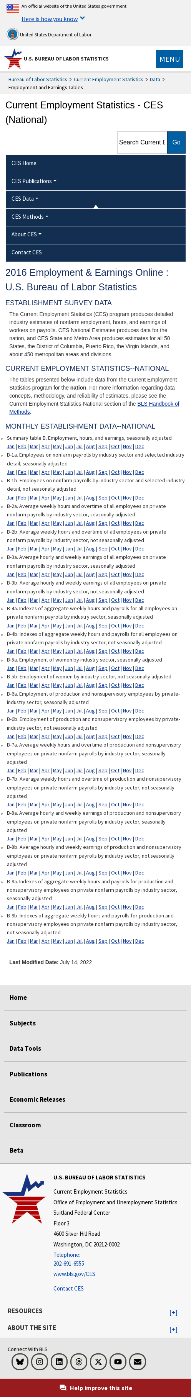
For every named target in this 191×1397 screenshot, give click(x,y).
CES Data (23, 198)
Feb (22, 446)
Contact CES (68, 1288)
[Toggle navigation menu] (169, 59)
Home (18, 997)
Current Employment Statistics (108, 79)
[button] (173, 1312)
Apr (46, 446)
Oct (115, 446)
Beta (16, 1150)
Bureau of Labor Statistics (37, 79)
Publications (28, 1074)
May (57, 446)
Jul (79, 446)
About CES (24, 234)
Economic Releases (37, 1099)
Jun (69, 446)
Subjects (23, 1023)
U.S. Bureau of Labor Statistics (66, 58)
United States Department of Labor (49, 34)
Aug (90, 446)
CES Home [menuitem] (24, 163)
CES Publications (32, 181)
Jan (11, 446)
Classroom (25, 1125)
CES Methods (28, 216)
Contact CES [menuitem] (27, 252)
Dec (139, 446)
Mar (34, 446)
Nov (127, 446)
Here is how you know (50, 19)
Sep (103, 446)
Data (155, 79)
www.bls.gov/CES (74, 1273)
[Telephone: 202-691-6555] (115, 1259)
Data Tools (25, 1048)
